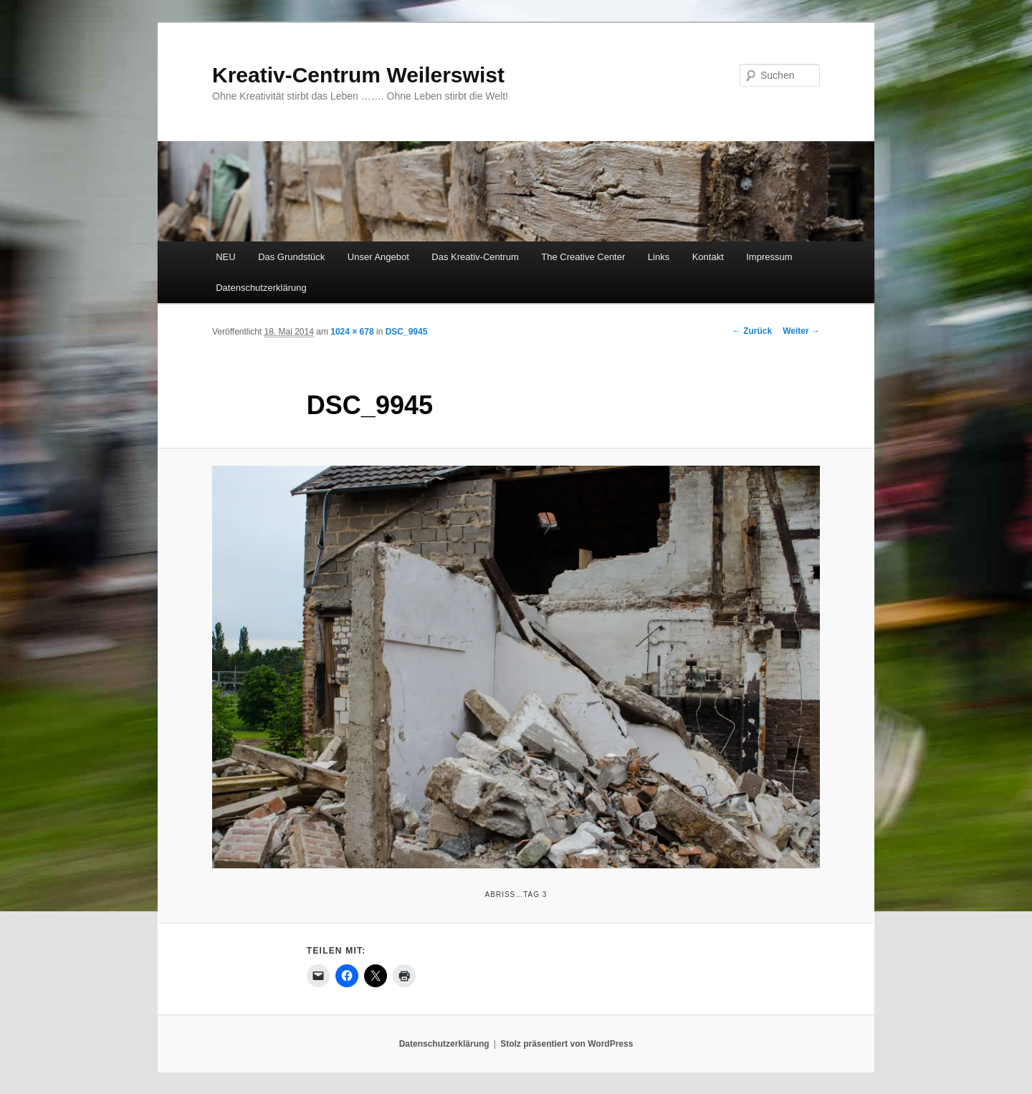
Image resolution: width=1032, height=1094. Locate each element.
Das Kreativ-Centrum (474, 256)
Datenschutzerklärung (261, 287)
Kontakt (708, 256)
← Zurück (752, 331)
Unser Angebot (378, 256)
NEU (225, 256)
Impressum (769, 256)
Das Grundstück (291, 256)
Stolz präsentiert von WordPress (566, 1044)
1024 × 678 (351, 332)
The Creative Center (583, 256)
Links (658, 256)
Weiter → (801, 331)
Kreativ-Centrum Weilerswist (358, 75)
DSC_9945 (407, 332)
